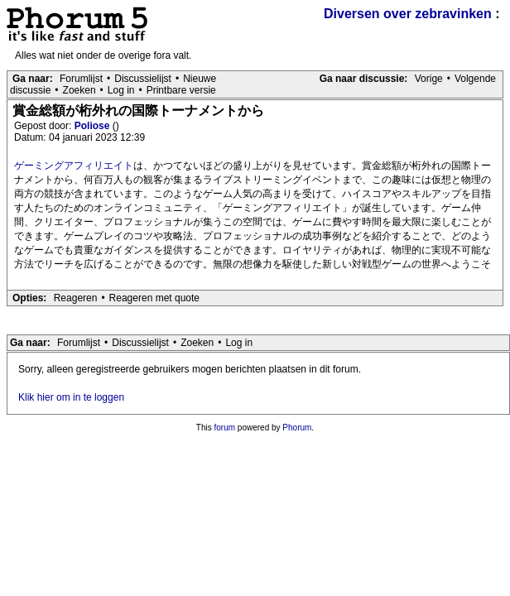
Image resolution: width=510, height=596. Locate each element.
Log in (121, 90)
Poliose (94, 126)
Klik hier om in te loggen (71, 397)
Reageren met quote (154, 298)
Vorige (429, 78)
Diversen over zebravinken (408, 14)
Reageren (76, 298)
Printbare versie (181, 90)
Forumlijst (81, 78)
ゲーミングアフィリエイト (73, 165)
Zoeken (79, 90)
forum (225, 427)
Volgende (475, 78)
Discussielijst (142, 78)
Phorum (296, 427)
